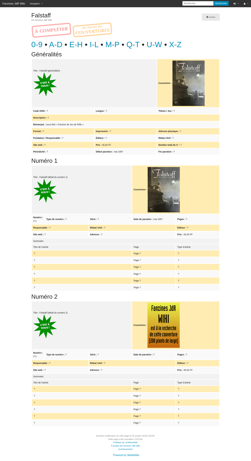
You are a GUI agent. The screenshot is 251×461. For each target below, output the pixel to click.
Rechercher (221, 3)
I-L (94, 44)
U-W (154, 44)
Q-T (133, 44)
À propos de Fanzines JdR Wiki (125, 446)
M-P (112, 44)
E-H (76, 44)
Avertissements (125, 449)
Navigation (35, 3)
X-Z (175, 44)
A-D (55, 44)
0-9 (37, 44)
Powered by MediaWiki (126, 455)
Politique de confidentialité (125, 442)
